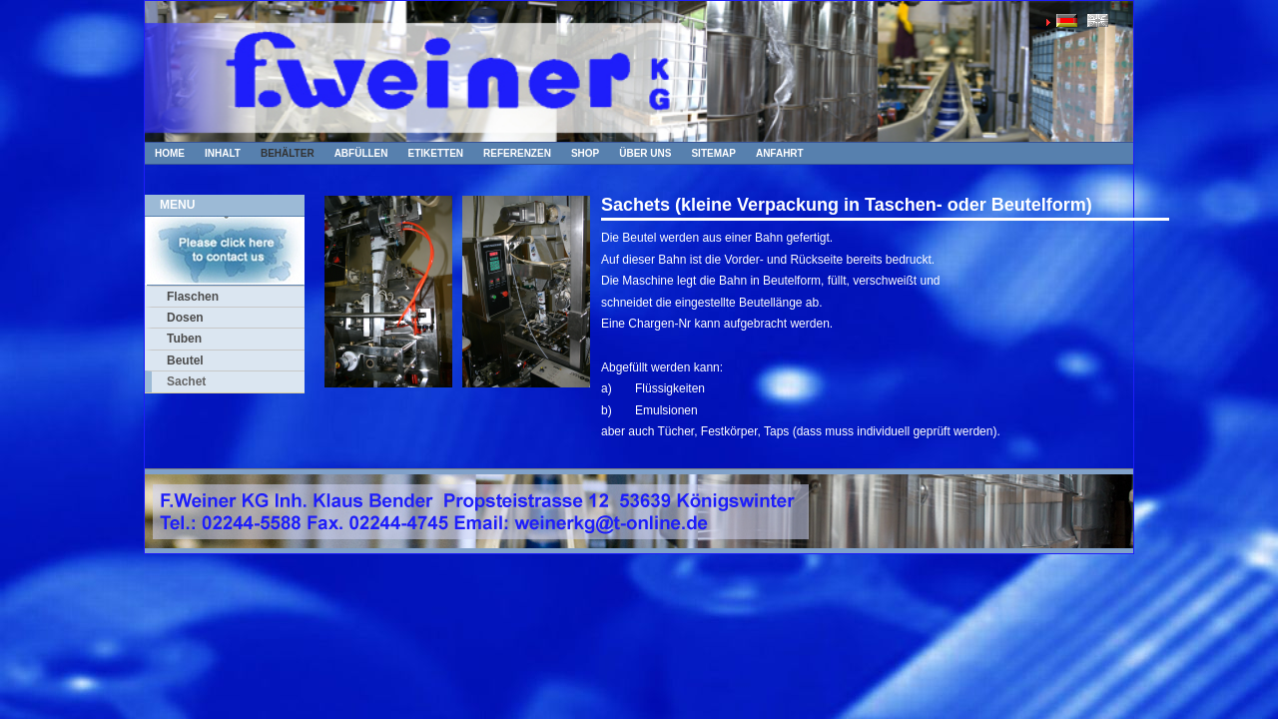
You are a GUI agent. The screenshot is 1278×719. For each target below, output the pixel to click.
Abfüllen (361, 153)
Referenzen (517, 153)
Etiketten (436, 153)
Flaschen (193, 297)
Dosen (185, 318)
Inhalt (223, 153)
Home (170, 153)
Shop (585, 153)
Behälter (288, 153)
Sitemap (713, 153)
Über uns (645, 153)
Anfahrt (780, 153)
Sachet (186, 381)
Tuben (184, 339)
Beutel (185, 360)
